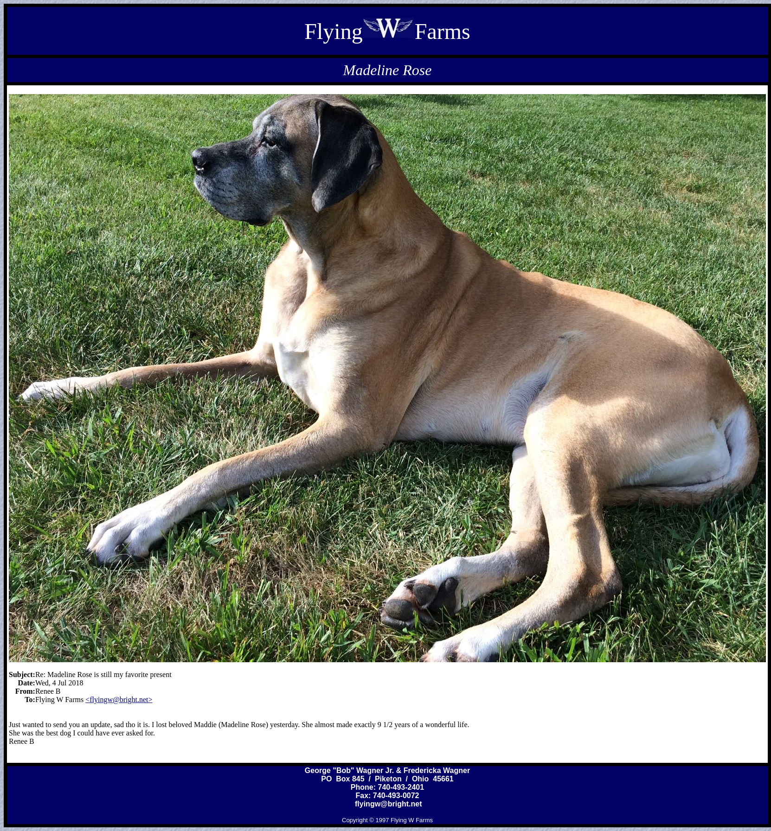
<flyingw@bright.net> (118, 699)
